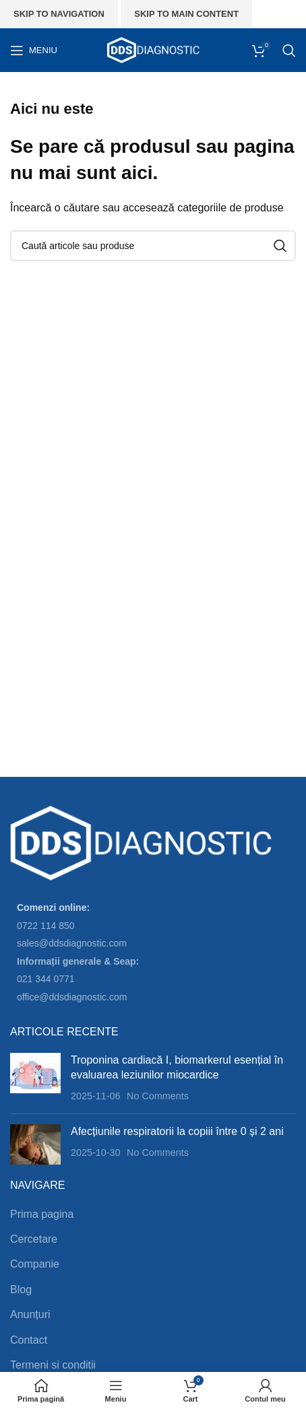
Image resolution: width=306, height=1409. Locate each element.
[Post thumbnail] (35, 1078)
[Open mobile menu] (33, 50)
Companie (34, 1264)
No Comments (158, 1096)
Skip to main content (186, 14)
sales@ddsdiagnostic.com (72, 943)
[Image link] (141, 843)
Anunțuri (30, 1314)
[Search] (289, 50)
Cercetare (33, 1239)
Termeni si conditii (53, 1365)
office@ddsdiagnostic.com (72, 997)
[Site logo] (153, 49)
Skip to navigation (58, 14)
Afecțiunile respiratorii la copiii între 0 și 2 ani (177, 1131)
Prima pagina (41, 1214)
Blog (21, 1289)
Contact (28, 1340)
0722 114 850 (46, 925)
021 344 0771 (46, 978)
